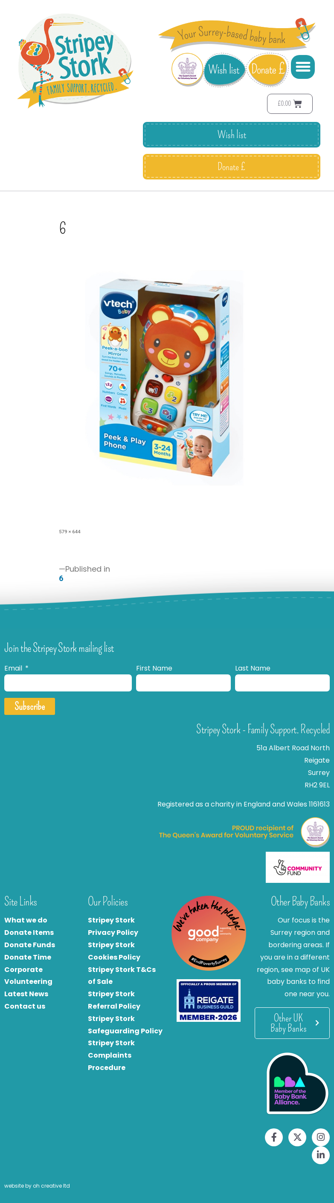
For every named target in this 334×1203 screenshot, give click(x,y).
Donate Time (27, 957)
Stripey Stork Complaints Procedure (111, 1055)
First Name (154, 668)
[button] (303, 67)
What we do (25, 920)
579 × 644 (69, 532)
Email (14, 668)
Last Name (252, 668)
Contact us (24, 1006)
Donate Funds (29, 945)
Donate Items (29, 932)
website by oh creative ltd (37, 1185)
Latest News (26, 994)
